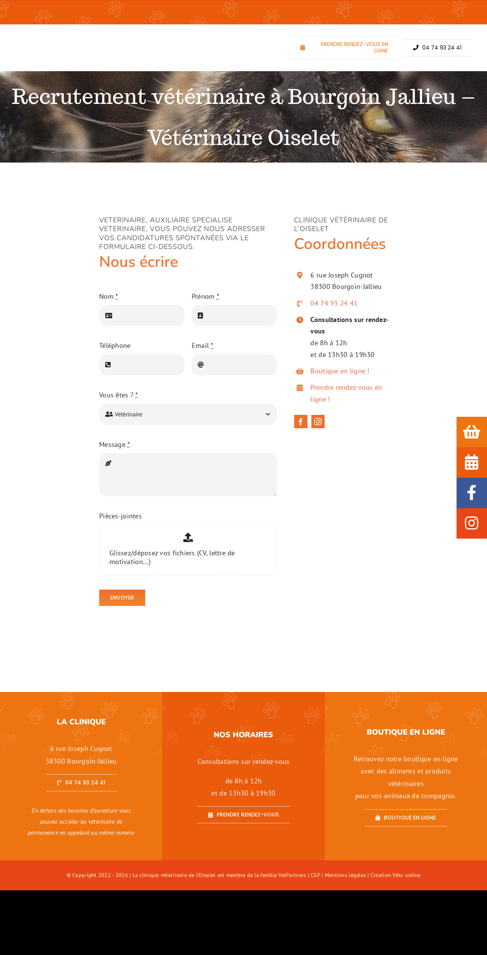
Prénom (201, 296)
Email (198, 345)
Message (110, 444)
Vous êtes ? (114, 395)
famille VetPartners (284, 875)
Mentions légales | (347, 875)
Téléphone (110, 345)
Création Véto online (395, 875)
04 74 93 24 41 (338, 303)
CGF (315, 875)
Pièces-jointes (116, 516)
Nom (104, 296)
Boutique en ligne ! (344, 371)
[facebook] (304, 421)
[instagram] (322, 421)
